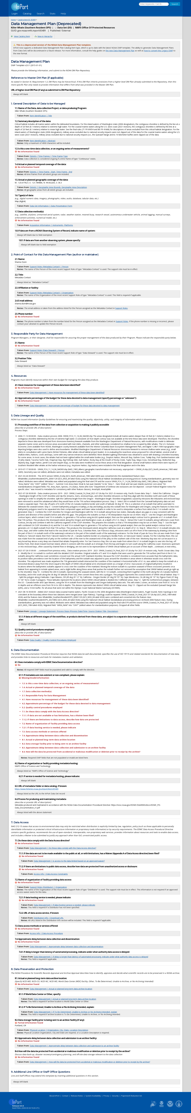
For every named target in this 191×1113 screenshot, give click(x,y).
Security (115, 1096)
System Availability (93, 1096)
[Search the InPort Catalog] (154, 4)
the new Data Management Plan (120, 50)
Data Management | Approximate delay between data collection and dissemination (66, 946)
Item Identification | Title (41, 115)
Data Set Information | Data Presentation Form (51, 206)
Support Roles (121, 308)
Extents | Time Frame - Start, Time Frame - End (51, 171)
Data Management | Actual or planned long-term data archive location (61, 988)
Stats (52, 13)
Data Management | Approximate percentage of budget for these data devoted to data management (75, 405)
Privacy (106, 1096)
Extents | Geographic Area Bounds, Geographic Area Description (58, 187)
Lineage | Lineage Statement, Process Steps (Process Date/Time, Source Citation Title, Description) (74, 611)
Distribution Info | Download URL (49, 918)
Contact (65, 1096)
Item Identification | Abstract (42, 140)
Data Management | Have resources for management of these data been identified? (67, 392)
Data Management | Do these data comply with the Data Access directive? (63, 848)
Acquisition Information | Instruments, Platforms (51, 225)
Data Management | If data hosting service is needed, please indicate (64, 905)
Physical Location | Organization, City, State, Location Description (59, 1030)
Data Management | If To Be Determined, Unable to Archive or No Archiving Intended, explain (75, 1012)
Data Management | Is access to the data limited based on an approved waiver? (69, 861)
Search (40, 13)
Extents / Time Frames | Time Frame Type (49, 156)
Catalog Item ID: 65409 (27, 19)
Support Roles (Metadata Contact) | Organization (51, 292)
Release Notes (77, 1096)
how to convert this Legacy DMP (158, 50)
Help (63, 13)
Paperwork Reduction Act (131, 1096)
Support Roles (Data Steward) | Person (47, 350)
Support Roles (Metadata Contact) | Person (49, 266)
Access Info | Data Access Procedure (46, 933)
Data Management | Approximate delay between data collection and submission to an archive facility (74, 1045)
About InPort (54, 1096)
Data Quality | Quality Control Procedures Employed (53, 640)
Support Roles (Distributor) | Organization (48, 887)
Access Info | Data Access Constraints (51, 874)
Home (13, 19)
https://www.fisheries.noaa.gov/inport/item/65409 (36, 789)
